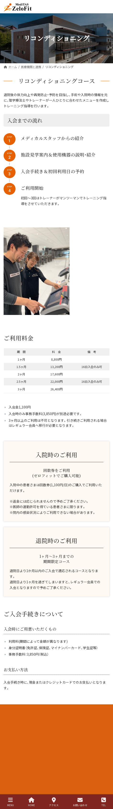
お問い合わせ (80, 802)
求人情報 (9, 708)
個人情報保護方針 (15, 726)
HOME (31, 802)
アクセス (54, 802)
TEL (103, 802)
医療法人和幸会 (14, 717)
